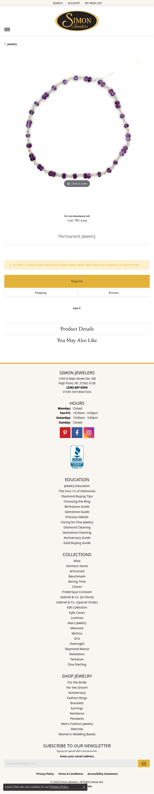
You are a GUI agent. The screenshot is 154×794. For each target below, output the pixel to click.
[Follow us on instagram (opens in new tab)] (88, 432)
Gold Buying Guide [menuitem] (77, 543)
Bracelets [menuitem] (77, 703)
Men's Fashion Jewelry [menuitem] (77, 724)
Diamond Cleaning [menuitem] (76, 527)
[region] (77, 132)
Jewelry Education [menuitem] (77, 486)
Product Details (77, 329)
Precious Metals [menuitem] (77, 517)
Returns (114, 292)
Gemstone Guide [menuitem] (77, 512)
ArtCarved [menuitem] (77, 571)
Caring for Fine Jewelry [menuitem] (77, 522)
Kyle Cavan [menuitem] (77, 613)
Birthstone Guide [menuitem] (77, 507)
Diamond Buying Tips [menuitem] (77, 496)
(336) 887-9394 (77, 220)
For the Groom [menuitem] (77, 687)
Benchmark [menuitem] (77, 576)
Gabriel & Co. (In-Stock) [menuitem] (77, 597)
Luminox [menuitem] (77, 618)
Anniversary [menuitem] (77, 693)
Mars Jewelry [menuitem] (77, 623)
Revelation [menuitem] (77, 654)
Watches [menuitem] (77, 729)
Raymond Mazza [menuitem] (77, 649)
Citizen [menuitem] (77, 587)
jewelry (12, 44)
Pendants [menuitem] (77, 718)
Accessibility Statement (103, 774)
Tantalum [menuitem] (77, 659)
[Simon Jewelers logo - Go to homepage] (77, 19)
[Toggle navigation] (7, 29)
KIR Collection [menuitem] (77, 607)
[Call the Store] (76, 387)
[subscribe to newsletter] (144, 763)
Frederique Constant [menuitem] (77, 592)
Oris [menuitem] (77, 638)
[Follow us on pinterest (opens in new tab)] (65, 432)
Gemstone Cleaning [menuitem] (77, 532)
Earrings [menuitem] (77, 708)
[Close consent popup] (84, 787)
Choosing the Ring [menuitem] (77, 501)
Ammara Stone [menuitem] (77, 566)
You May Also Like (77, 340)
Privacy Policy (45, 774)
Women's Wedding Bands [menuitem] (77, 734)
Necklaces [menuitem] (77, 713)
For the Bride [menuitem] (77, 682)
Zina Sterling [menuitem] (77, 664)
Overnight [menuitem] (77, 644)
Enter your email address (77, 756)
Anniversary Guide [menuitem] (77, 538)
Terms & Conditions (70, 774)
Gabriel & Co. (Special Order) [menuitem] (77, 602)
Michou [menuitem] (77, 633)
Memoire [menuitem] (77, 628)
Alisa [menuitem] (77, 561)
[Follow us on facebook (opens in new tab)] (77, 432)
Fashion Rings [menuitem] (77, 698)
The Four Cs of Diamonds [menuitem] (77, 491)
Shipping (40, 292)
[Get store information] (77, 392)
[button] (57, 3)
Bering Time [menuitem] (77, 581)
